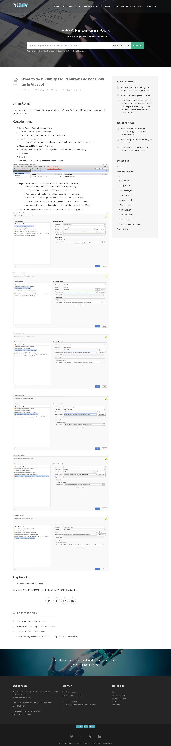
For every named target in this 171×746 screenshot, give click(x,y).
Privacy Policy (95, 743)
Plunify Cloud (122, 229)
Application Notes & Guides (128, 6)
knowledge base (92, 6)
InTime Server (125, 210)
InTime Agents (125, 205)
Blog (107, 6)
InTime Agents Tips (63, 51)
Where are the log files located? (136, 95)
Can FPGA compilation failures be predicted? (32, 702)
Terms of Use (107, 743)
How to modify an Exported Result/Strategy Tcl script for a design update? (134, 131)
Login (114, 692)
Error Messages (79, 51)
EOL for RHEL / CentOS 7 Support (31, 621)
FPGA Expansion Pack (98, 36)
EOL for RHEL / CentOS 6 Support (31, 631)
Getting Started (125, 200)
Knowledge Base (79, 36)
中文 (86, 727)
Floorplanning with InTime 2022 (26, 711)
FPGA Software (125, 195)
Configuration (49, 51)
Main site (116, 705)
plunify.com (69, 743)
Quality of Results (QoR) (129, 224)
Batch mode (124, 180)
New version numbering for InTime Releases (36, 626)
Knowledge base (119, 698)
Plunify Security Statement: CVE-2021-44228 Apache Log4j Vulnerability (47, 637)
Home (56, 6)
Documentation (71, 6)
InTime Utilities (125, 219)
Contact (151, 6)
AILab (119, 166)
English (80, 727)
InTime (120, 176)
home (66, 36)
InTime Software (126, 214)
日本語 (91, 727)
